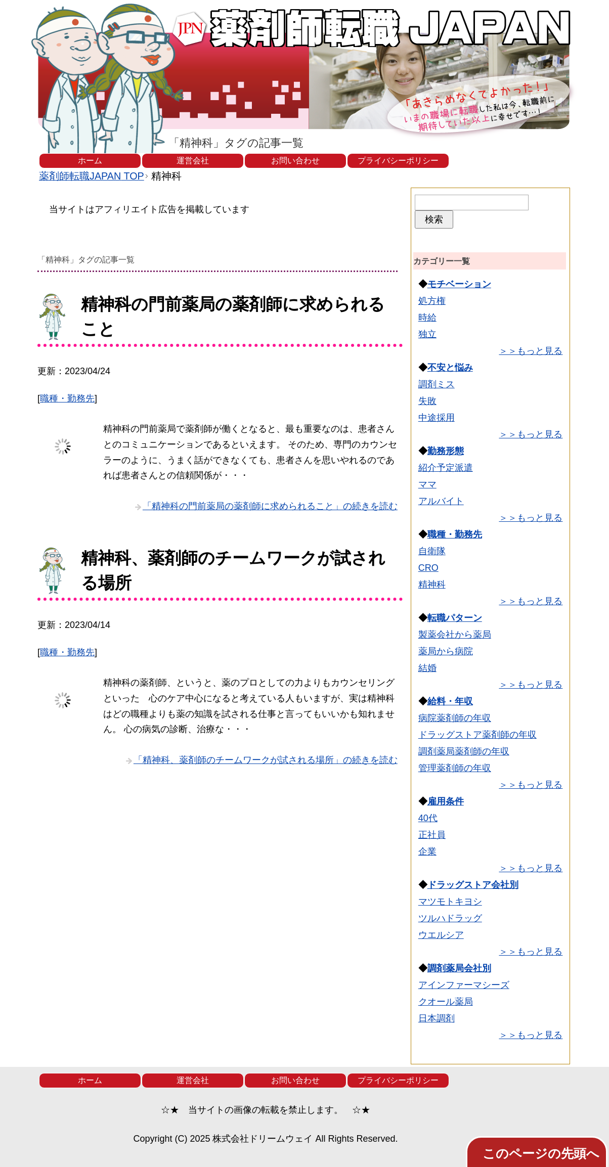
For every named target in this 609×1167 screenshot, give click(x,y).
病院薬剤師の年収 (454, 718)
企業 (427, 851)
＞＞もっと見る (530, 351)
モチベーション (459, 284)
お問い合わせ (295, 160)
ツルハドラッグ (450, 918)
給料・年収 (450, 701)
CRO (428, 568)
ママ (427, 484)
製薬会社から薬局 (454, 635)
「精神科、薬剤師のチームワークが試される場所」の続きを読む (266, 760)
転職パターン (454, 618)
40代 (428, 818)
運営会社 (193, 160)
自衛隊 (432, 551)
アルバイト (441, 501)
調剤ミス (436, 384)
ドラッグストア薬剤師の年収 (477, 735)
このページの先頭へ (541, 1153)
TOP (91, 176)
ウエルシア (441, 935)
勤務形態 (445, 451)
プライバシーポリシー (398, 160)
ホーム (90, 160)
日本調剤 (436, 1018)
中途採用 (436, 418)
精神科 (432, 584)
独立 (427, 334)
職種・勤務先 (67, 398)
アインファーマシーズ (463, 985)
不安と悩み (450, 368)
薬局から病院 (445, 651)
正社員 (432, 835)
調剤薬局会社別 (459, 968)
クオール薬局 (445, 1002)
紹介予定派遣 (445, 468)
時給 (427, 317)
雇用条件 (445, 801)
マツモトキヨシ (450, 901)
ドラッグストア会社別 (472, 885)
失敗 (427, 401)
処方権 (432, 301)
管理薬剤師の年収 (454, 768)
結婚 (427, 668)
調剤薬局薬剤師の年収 (463, 751)
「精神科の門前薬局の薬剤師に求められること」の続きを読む (270, 506)
